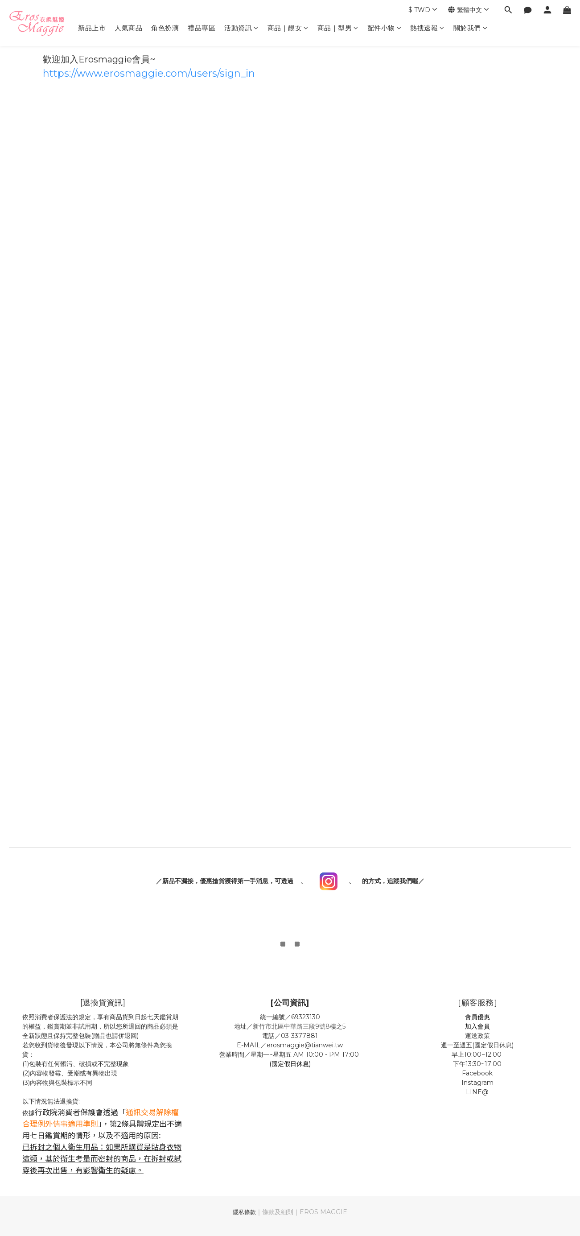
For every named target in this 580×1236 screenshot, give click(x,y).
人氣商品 (128, 28)
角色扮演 (165, 28)
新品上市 (92, 28)
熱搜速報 (427, 28)
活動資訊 (241, 28)
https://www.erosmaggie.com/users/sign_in (149, 73)
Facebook (477, 1073)
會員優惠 (477, 1017)
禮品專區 (201, 28)
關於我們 (470, 28)
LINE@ (477, 1092)
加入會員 (477, 1026)
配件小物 (384, 28)
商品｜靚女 (288, 28)
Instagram (477, 1083)
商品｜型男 (337, 28)
